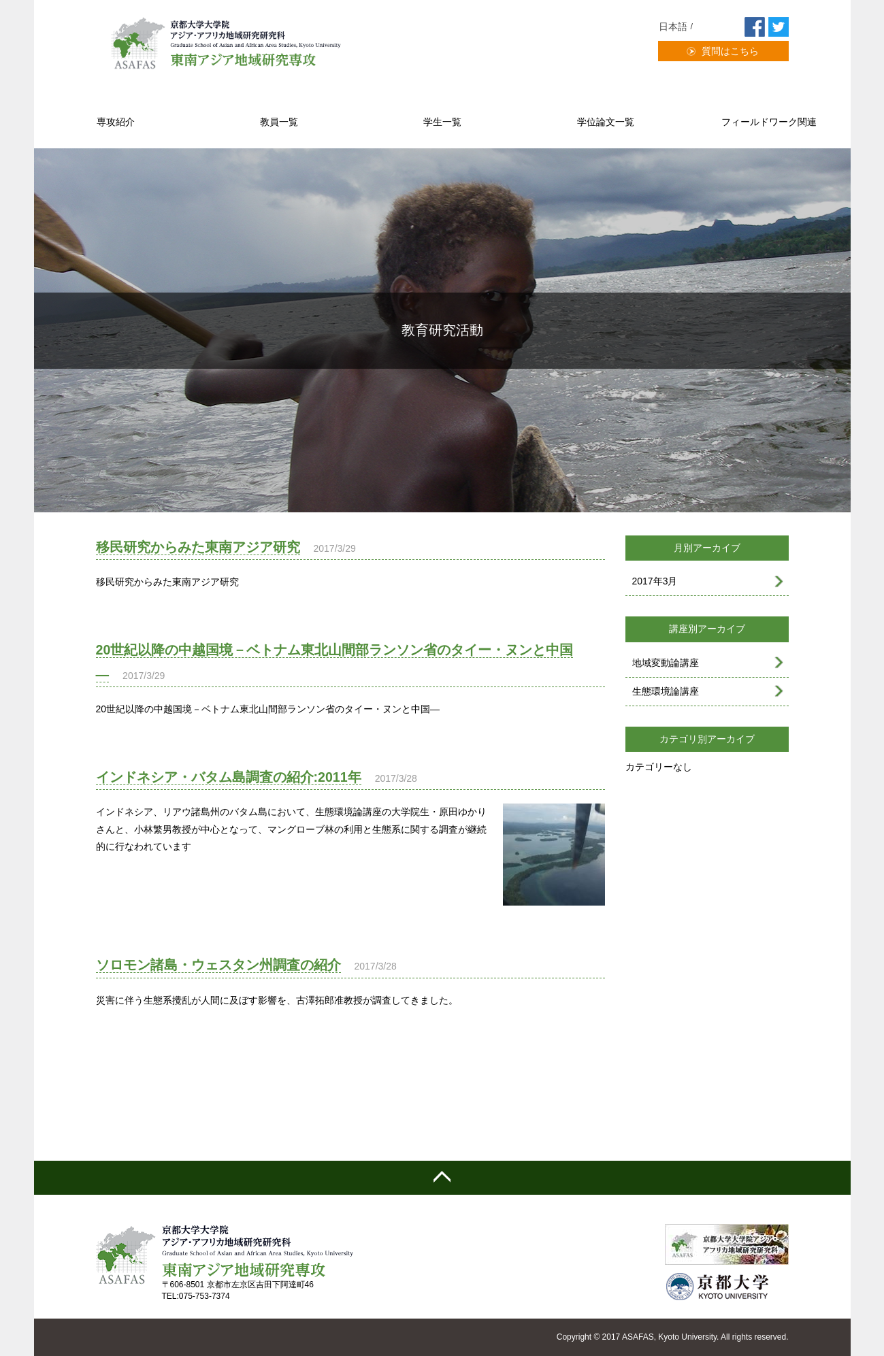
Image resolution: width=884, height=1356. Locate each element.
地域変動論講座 (665, 662)
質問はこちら (730, 51)
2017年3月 (655, 581)
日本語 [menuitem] (673, 26)
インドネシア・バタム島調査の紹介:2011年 (228, 777)
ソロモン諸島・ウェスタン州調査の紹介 (218, 964)
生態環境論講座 (665, 691)
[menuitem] (678, 26)
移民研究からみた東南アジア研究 (198, 547)
